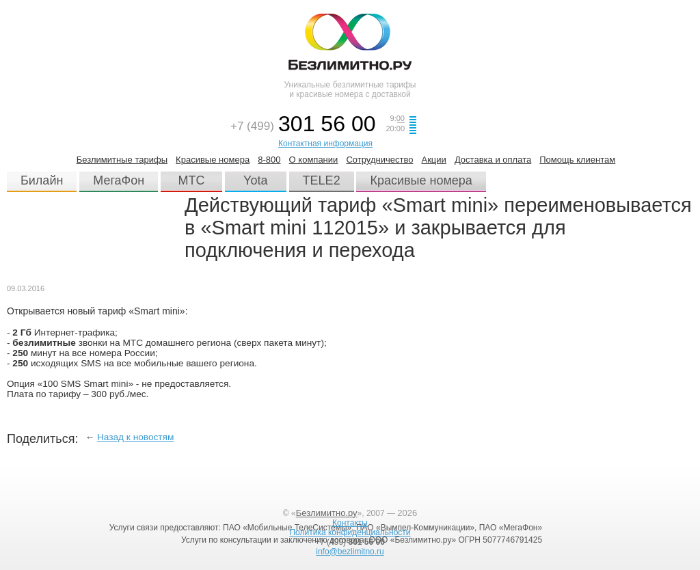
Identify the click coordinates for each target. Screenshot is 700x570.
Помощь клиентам (577, 159)
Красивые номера (213, 159)
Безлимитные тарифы (122, 159)
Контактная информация (325, 143)
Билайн (42, 180)
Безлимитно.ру (327, 513)
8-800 (269, 159)
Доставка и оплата (493, 159)
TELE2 (321, 180)
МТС (191, 180)
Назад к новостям (135, 437)
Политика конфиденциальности (349, 532)
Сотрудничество (379, 159)
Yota (255, 180)
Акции (433, 159)
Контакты (350, 523)
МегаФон (118, 180)
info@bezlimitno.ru (350, 551)
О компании (313, 159)
